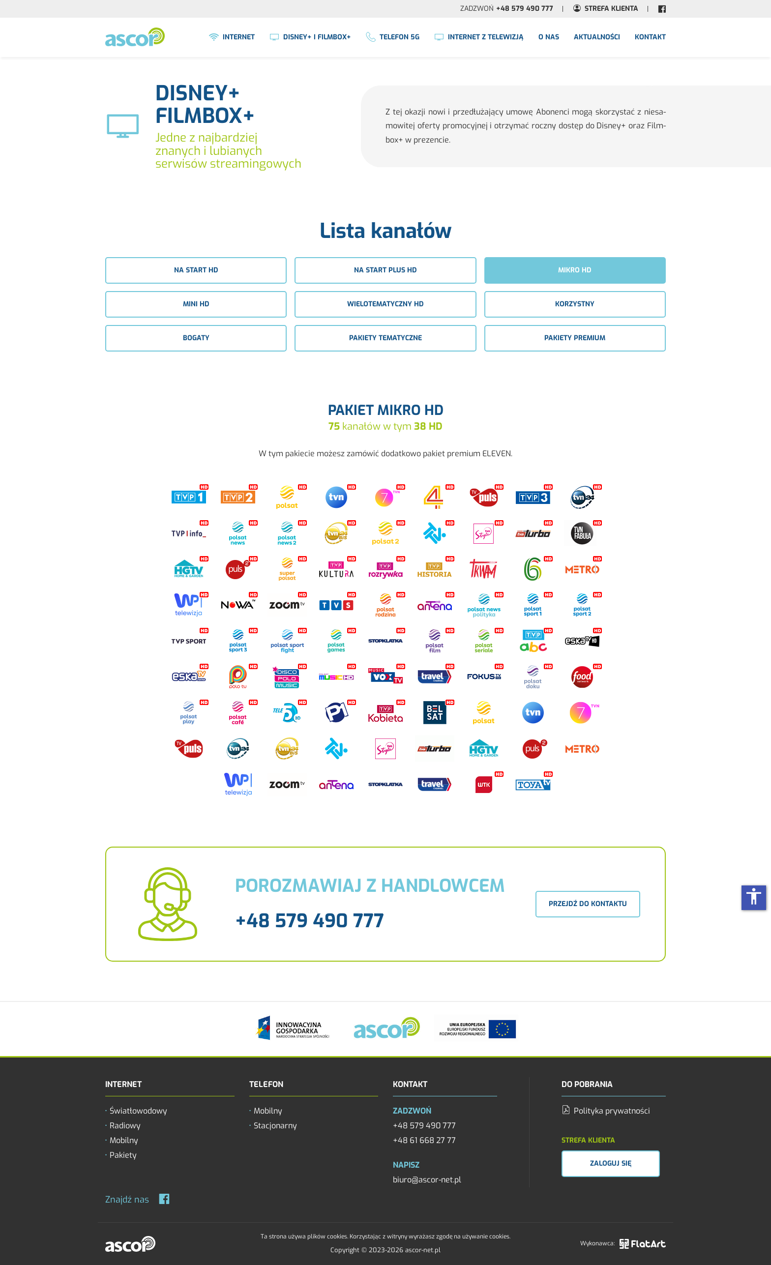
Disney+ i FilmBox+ (310, 37)
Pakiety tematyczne (385, 338)
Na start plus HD (385, 270)
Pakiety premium (574, 338)
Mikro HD (575, 270)
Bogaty (196, 338)
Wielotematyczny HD (385, 304)
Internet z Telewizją (479, 37)
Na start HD (196, 270)
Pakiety (123, 1155)
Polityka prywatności (606, 1111)
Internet (232, 37)
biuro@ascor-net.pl (427, 1180)
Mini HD (196, 304)
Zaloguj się (610, 1163)
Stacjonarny (275, 1125)
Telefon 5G (392, 37)
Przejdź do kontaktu (588, 904)
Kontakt (650, 37)
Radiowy (125, 1125)
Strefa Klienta (611, 8)
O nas (548, 37)
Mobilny (124, 1140)
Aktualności (597, 37)
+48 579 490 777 (524, 8)
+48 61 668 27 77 (424, 1140)
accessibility (754, 896)
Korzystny (574, 304)
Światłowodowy (138, 1111)
